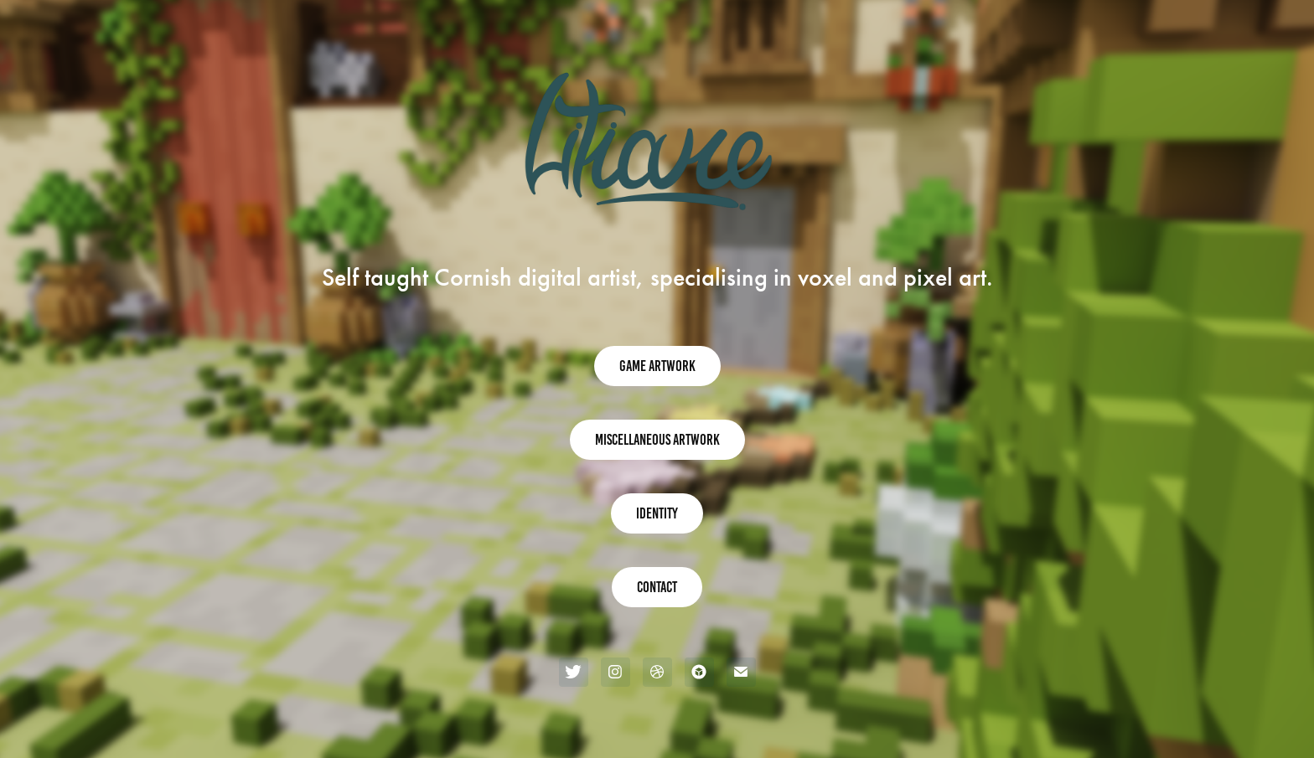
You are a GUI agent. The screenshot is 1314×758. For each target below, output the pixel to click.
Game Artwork (657, 366)
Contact (657, 587)
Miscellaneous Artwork (657, 439)
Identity (657, 513)
